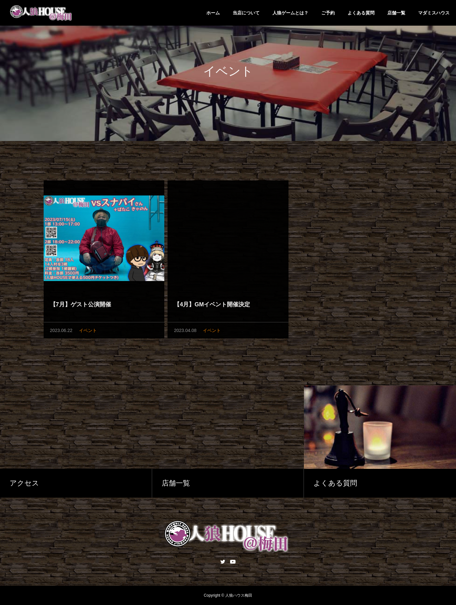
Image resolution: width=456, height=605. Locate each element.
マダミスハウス (434, 12)
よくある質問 (361, 12)
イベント (88, 331)
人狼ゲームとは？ (290, 12)
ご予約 (328, 12)
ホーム (213, 12)
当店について (246, 12)
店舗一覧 (396, 12)
